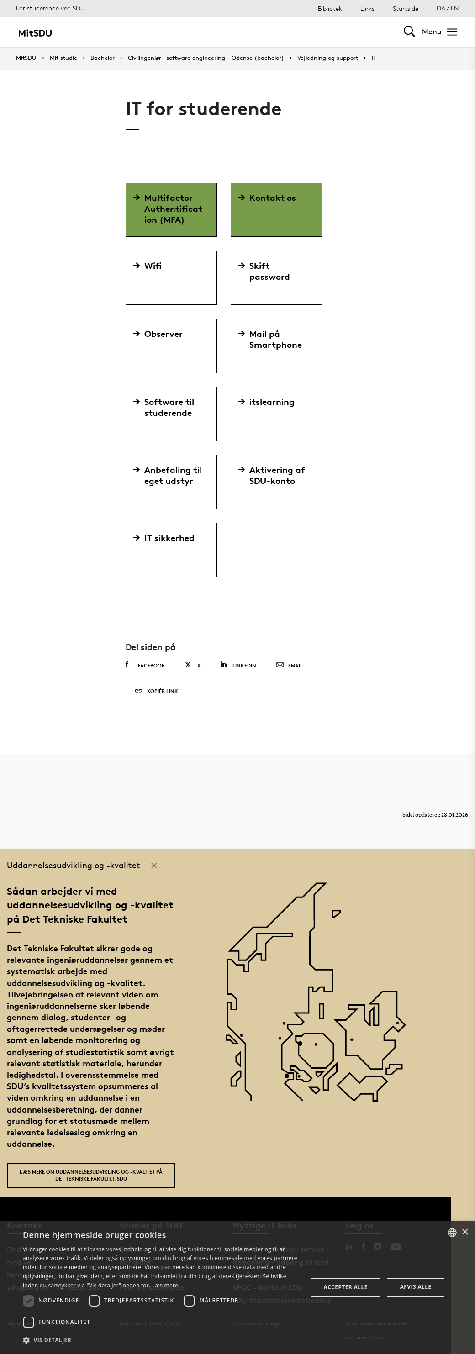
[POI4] (303, 1047)
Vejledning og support (327, 58)
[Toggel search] (409, 31)
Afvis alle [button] (416, 1287)
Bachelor (102, 58)
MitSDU (26, 58)
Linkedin (238, 665)
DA (441, 8)
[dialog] (237, 1287)
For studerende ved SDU (50, 8)
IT (373, 58)
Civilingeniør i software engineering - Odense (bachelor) (206, 58)
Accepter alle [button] (346, 1287)
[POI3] (290, 1079)
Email (289, 665)
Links (367, 8)
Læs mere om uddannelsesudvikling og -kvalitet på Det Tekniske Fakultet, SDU (91, 1175)
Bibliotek (330, 8)
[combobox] (452, 1232)
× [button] (464, 1232)
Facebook (145, 665)
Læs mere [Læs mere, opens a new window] (165, 1285)
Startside (405, 8)
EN (455, 8)
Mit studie (63, 58)
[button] (161, 1340)
